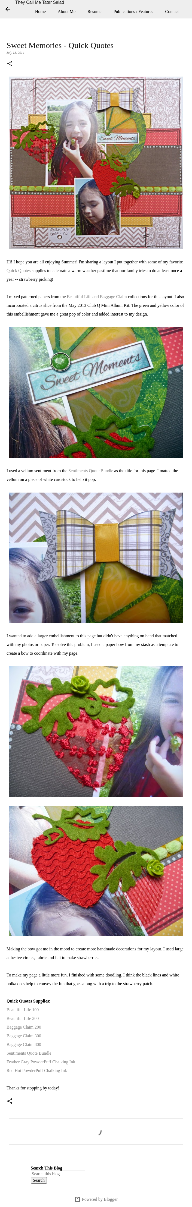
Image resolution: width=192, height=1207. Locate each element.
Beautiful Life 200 (23, 1018)
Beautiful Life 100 (23, 1009)
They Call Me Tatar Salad (39, 2)
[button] (10, 64)
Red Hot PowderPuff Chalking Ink (37, 1070)
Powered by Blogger (96, 1199)
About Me (66, 11)
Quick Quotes (19, 270)
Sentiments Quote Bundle (90, 470)
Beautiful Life (79, 296)
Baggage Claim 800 (24, 1044)
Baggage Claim (113, 296)
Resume (94, 11)
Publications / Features (133, 11)
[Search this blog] (58, 1174)
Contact (172, 11)
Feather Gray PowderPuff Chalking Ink (41, 1062)
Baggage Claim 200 (24, 1027)
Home (40, 11)
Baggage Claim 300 (24, 1035)
